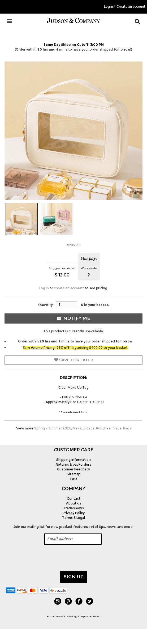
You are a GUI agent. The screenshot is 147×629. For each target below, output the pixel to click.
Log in (108, 7)
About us (73, 503)
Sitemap (73, 474)
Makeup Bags (83, 428)
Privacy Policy (74, 513)
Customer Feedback (73, 469)
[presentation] (46, 557)
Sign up (74, 576)
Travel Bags (121, 428)
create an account (69, 288)
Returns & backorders (73, 464)
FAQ (73, 479)
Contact (73, 498)
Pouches (103, 428)
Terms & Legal (73, 518)
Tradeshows (73, 508)
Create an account (130, 7)
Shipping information (73, 460)
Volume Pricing (43, 348)
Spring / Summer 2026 (52, 428)
